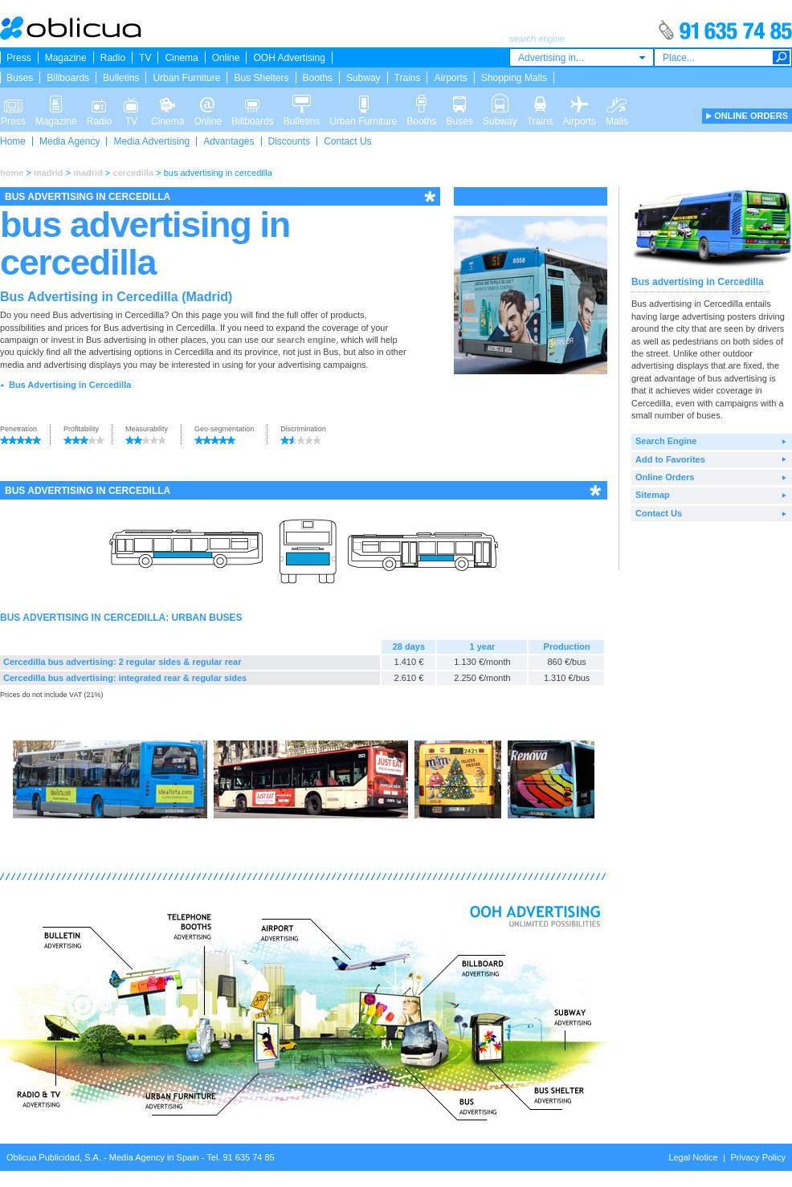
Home (13, 141)
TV (145, 57)
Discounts (289, 141)
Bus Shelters (261, 78)
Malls (617, 103)
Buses (19, 78)
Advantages (228, 141)
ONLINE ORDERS (751, 115)
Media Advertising (151, 141)
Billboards (68, 78)
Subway (363, 78)
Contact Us (347, 141)
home (11, 172)
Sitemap (652, 495)
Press (18, 57)
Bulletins (121, 78)
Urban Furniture (186, 78)
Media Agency (69, 141)
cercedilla (132, 172)
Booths (318, 78)
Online (226, 57)
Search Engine (665, 441)
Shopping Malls (514, 78)
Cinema (181, 57)
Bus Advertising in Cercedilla (70, 385)
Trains (407, 78)
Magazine (66, 57)
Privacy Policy (758, 1157)
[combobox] (581, 57)
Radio (112, 57)
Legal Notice (692, 1157)
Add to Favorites (670, 459)
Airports (450, 78)
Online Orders (664, 477)
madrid (48, 172)
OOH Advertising (289, 57)
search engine (306, 340)
